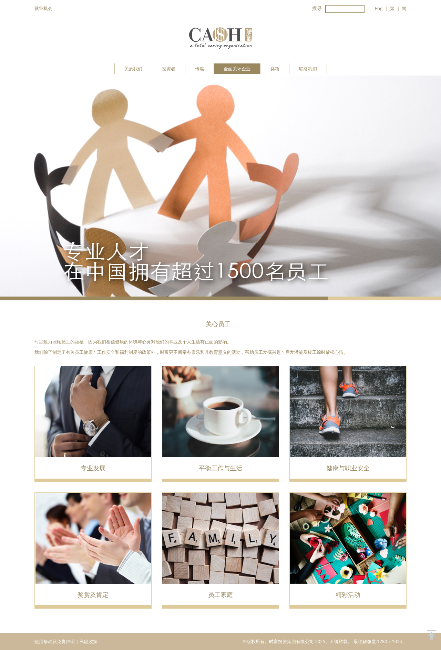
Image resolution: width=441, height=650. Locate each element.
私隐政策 (89, 641)
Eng (378, 8)
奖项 (274, 69)
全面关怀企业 (237, 69)
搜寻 (317, 8)
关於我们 (133, 69)
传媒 (199, 69)
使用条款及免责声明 (55, 641)
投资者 (168, 69)
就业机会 (43, 8)
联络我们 (308, 69)
